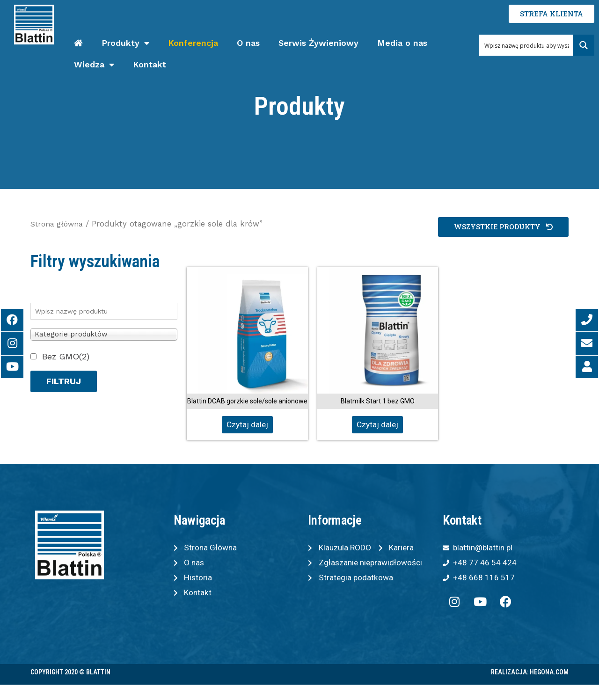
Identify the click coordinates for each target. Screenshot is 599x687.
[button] (502, 227)
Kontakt (149, 64)
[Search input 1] (526, 45)
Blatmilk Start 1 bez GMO (378, 401)
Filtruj (63, 381)
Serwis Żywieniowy (318, 43)
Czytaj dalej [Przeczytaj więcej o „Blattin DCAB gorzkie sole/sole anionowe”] (247, 425)
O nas (248, 43)
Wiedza (94, 65)
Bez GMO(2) (65, 356)
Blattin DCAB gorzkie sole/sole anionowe (247, 401)
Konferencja (193, 43)
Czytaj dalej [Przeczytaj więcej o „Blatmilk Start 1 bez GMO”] (377, 425)
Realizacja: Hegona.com (530, 674)
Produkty (125, 43)
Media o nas (402, 43)
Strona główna (58, 223)
